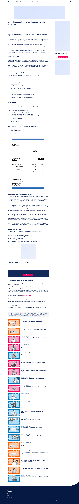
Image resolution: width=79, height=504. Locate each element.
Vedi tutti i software (63, 57)
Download (28, 274)
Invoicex (23, 295)
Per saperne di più (36, 315)
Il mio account (53, 492)
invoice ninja (28, 295)
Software (30, 494)
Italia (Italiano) (57, 500)
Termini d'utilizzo (10, 497)
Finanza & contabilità (13, 4)
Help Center (53, 494)
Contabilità (18, 4)
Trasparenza (9, 495)
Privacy (8, 493)
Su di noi (30, 493)
